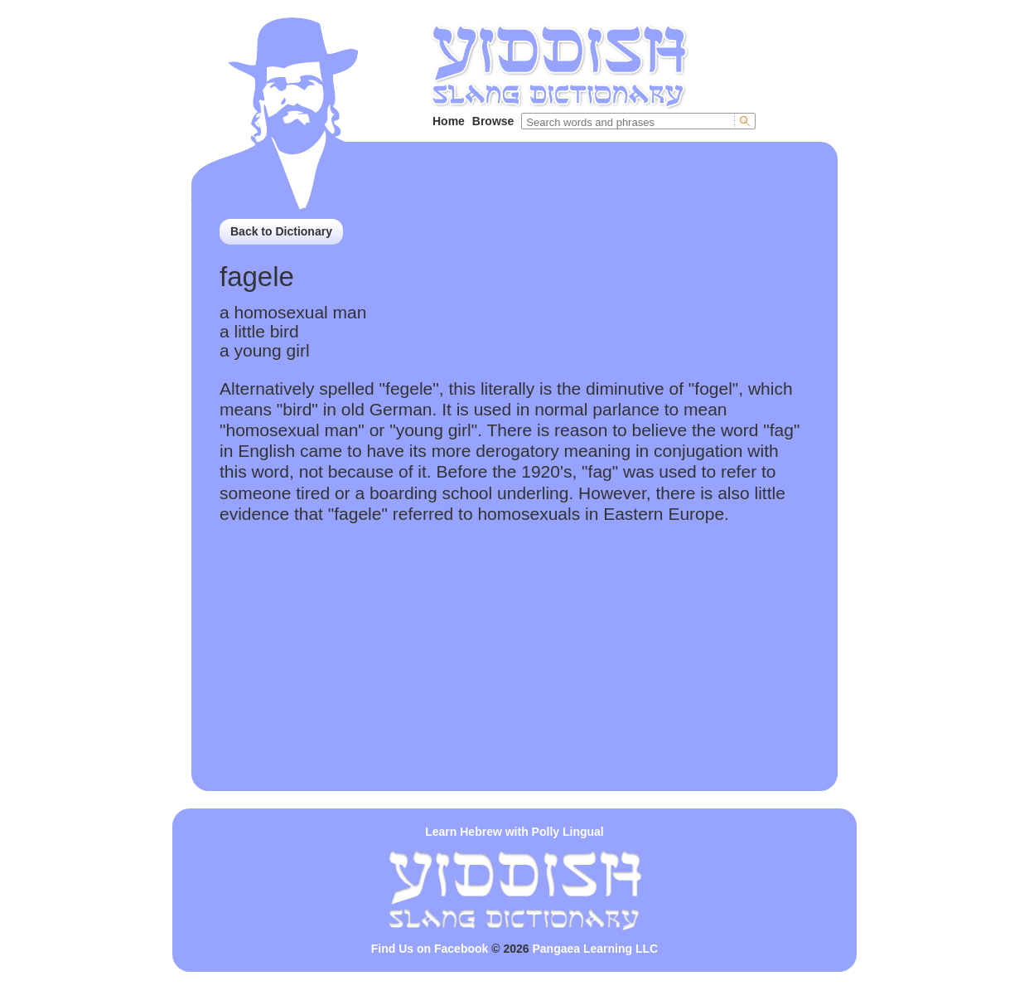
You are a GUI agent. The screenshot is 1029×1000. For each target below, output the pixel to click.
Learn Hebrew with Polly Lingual (514, 831)
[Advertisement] (514, 675)
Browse (493, 121)
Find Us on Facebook (430, 948)
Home (448, 121)
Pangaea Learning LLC (596, 948)
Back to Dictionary (281, 231)
